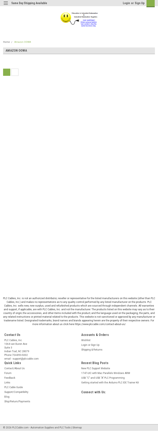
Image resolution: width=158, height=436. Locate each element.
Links (7, 382)
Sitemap (77, 427)
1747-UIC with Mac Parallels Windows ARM (105, 373)
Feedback (9, 377)
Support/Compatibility (16, 392)
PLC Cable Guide (13, 387)
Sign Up (139, 3)
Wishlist (86, 340)
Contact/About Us (14, 368)
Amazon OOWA (22, 42)
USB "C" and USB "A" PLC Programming (103, 377)
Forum (8, 373)
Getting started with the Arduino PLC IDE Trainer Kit (110, 382)
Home (6, 42)
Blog (6, 396)
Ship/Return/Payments (17, 401)
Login (126, 3)
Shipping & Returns (91, 349)
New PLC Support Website (95, 368)
